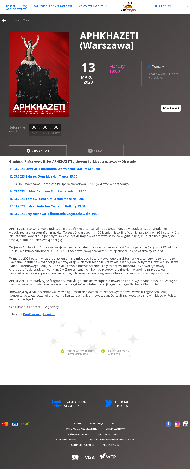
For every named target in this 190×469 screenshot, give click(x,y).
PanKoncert (32, 314)
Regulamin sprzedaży (67, 439)
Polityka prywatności (110, 434)
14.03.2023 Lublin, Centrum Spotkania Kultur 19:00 (47, 191)
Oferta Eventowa (115, 428)
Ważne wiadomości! (78, 434)
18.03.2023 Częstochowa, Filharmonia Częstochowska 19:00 (54, 214)
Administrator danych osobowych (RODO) (110, 439)
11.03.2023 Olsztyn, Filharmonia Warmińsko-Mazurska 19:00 (54, 169)
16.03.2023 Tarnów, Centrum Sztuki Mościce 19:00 (46, 199)
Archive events (16, 9)
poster (11, 6)
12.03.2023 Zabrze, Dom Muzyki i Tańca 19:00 (43, 176)
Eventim (49, 314)
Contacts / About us (93, 6)
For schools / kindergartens (53, 6)
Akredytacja (96, 423)
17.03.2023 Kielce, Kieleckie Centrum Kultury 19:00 (47, 206)
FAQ (24, 6)
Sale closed (171, 107)
